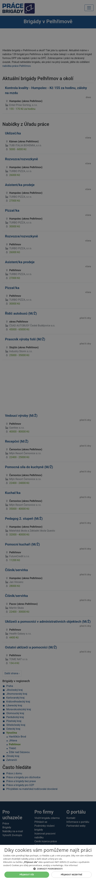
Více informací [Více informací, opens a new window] (71, 865)
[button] (48, 868)
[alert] (48, 440)
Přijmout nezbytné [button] (71, 874)
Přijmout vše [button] (27, 874)
